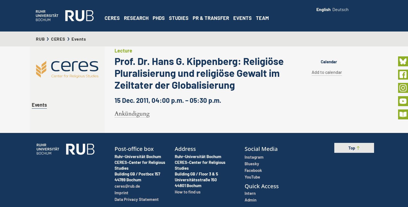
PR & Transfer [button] (211, 18)
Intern (250, 193)
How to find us (188, 191)
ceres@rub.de (127, 186)
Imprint (121, 192)
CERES (112, 18)
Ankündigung (132, 114)
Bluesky (252, 163)
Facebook (253, 170)
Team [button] (262, 18)
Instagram (254, 156)
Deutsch (340, 9)
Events (242, 18)
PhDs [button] (159, 18)
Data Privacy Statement (137, 199)
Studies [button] (179, 18)
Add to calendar (327, 72)
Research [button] (136, 18)
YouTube (252, 176)
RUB (40, 38)
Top (354, 147)
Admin (250, 199)
